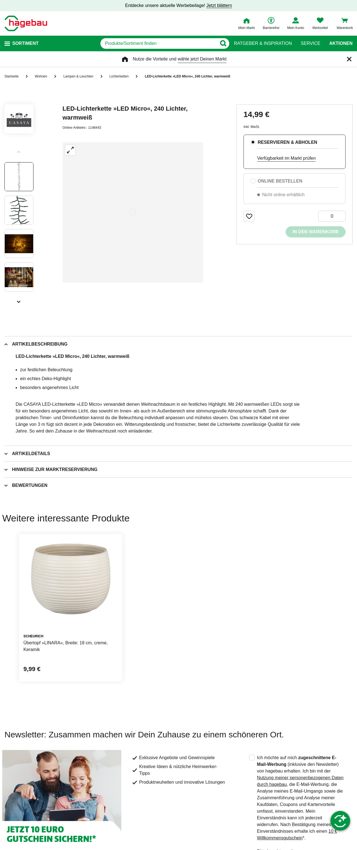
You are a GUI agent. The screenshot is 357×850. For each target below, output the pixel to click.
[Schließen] (349, 59)
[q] (158, 43)
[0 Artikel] (332, 216)
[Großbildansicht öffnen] (132, 212)
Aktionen (341, 43)
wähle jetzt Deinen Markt (202, 59)
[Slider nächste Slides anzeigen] (18, 300)
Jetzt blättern (219, 5)
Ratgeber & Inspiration (263, 43)
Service (310, 43)
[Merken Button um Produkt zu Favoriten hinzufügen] (249, 216)
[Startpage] (25, 23)
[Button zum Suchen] (223, 43)
